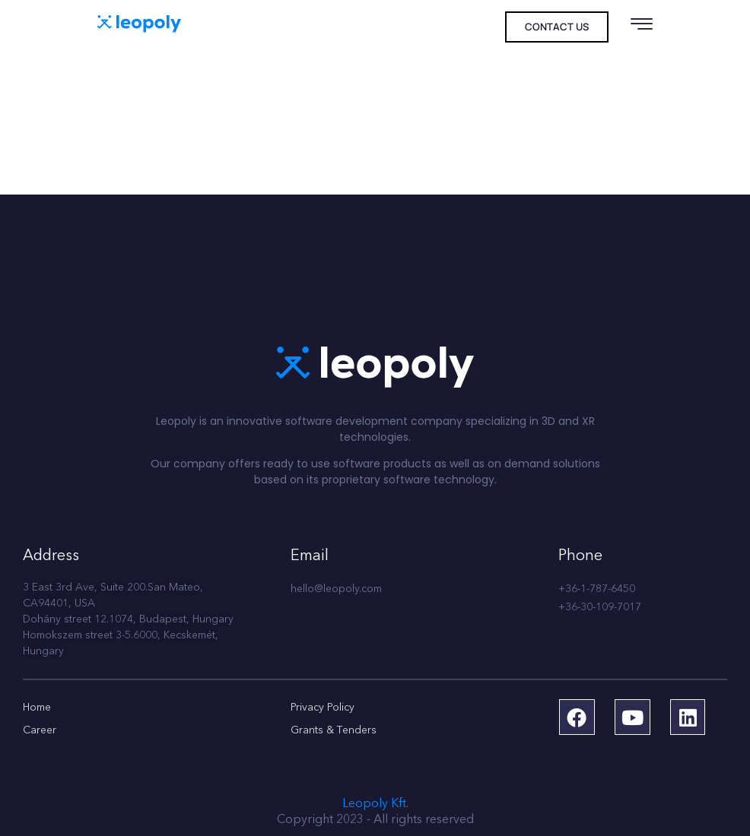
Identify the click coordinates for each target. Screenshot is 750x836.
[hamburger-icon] (641, 28)
